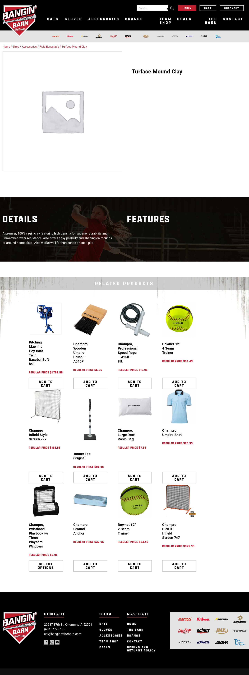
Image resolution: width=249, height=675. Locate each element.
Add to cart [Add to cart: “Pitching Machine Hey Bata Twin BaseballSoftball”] (46, 384)
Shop (16, 46)
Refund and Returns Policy (141, 649)
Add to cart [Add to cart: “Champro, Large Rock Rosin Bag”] (135, 478)
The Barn (211, 20)
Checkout (231, 8)
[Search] (172, 8)
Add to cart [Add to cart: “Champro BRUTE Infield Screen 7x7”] (179, 566)
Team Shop (165, 20)
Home (6, 46)
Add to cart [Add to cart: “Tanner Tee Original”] (90, 478)
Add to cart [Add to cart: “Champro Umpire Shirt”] (179, 478)
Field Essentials (49, 46)
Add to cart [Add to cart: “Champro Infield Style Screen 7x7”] (46, 478)
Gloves (73, 19)
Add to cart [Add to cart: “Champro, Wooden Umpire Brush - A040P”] (90, 384)
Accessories (104, 19)
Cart (208, 8)
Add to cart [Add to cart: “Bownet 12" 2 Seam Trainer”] (135, 566)
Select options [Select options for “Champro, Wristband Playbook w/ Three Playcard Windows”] (46, 566)
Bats (53, 19)
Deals (184, 19)
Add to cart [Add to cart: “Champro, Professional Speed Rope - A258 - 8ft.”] (135, 384)
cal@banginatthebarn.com (62, 634)
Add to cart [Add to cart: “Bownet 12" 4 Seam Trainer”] (179, 384)
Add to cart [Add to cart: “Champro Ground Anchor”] (90, 566)
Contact (233, 19)
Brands (134, 19)
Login (187, 8)
